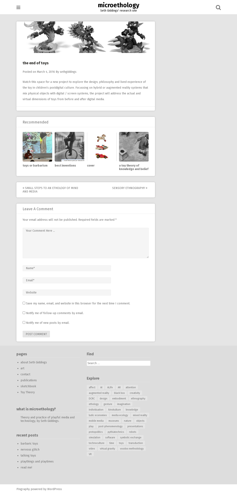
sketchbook (28, 386)
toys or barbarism (35, 165)
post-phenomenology (110, 426)
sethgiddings (68, 72)
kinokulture (114, 409)
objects (140, 420)
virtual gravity (107, 448)
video (92, 448)
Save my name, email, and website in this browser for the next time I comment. (78, 303)
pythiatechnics (116, 432)
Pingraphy (23, 489)
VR (90, 454)
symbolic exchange (130, 437)
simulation (94, 437)
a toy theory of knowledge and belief (133, 167)
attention (131, 387)
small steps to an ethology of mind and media (50, 189)
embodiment (119, 398)
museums (114, 420)
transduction (136, 443)
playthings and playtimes (37, 461)
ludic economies (98, 415)
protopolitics (96, 432)
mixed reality (140, 415)
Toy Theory (28, 392)
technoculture (96, 443)
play (91, 426)
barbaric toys (29, 443)
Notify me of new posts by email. (47, 323)
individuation (96, 409)
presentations (135, 426)
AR (119, 387)
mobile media (96, 420)
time (111, 443)
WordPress (54, 489)
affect (92, 387)
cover (91, 165)
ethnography (138, 398)
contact (25, 374)
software (110, 437)
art (22, 368)
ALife (110, 387)
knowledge (132, 409)
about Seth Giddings (34, 362)
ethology (94, 404)
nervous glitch (30, 449)
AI (101, 387)
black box (119, 393)
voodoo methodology (132, 448)
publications (29, 380)
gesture (108, 404)
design (103, 398)
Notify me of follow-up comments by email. (55, 313)
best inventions (65, 165)
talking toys (28, 455)
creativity (135, 393)
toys (121, 443)
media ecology (120, 415)
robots (132, 432)
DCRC (92, 398)
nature (127, 420)
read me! (26, 467)
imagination (123, 404)
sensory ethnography (129, 188)
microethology (118, 5)
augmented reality (99, 393)
